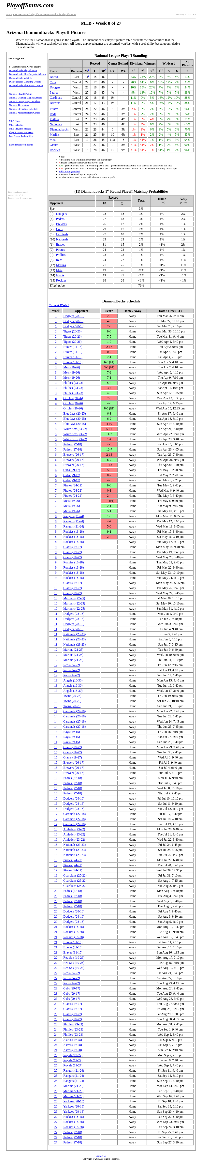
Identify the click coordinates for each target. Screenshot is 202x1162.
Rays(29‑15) (71, 731)
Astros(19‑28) (72, 1039)
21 (55, 926)
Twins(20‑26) (72, 695)
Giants (54, 144)
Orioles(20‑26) (73, 398)
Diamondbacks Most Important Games (27, 74)
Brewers (55, 102)
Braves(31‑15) (72, 346)
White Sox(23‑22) (75, 429)
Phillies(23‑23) (73, 382)
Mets (53, 139)
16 (55, 778)
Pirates (54, 109)
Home (9, 14)
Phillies (54, 119)
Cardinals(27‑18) (74, 711)
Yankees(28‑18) (73, 1101)
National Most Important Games (24, 112)
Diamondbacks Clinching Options (25, 81)
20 (55, 891)
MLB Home (15, 121)
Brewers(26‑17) (73, 454)
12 (55, 649)
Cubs (53, 82)
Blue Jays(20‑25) (74, 413)
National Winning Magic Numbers (25, 97)
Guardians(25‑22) (75, 875)
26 (55, 1086)
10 (55, 583)
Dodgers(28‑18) (73, 316)
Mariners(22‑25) (74, 598)
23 (55, 988)
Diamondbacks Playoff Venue (23, 70)
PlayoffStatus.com (30, 5)
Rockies (55, 150)
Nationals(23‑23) (74, 634)
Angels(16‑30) (72, 680)
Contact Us (101, 1155)
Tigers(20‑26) (72, 331)
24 (55, 1024)
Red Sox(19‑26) (73, 957)
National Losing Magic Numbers (24, 101)
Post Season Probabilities (21, 136)
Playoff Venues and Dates (21, 132)
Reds (53, 114)
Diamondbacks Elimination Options (26, 85)
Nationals (56, 124)
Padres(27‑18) (72, 444)
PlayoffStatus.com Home (21, 144)
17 (55, 814)
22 (55, 957)
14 (55, 711)
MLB (16, 14)
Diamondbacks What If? (20, 78)
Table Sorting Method (69, 171)
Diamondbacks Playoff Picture (60, 14)
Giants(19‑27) (72, 547)
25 (55, 1055)
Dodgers (55, 87)
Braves (54, 76)
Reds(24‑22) (71, 665)
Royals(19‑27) (72, 1055)
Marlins (55, 134)
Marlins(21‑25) (73, 649)
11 (55, 613)
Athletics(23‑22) (74, 829)
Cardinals (56, 97)
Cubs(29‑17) (71, 470)
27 (55, 1116)
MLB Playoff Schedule (20, 128)
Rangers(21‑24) (73, 516)
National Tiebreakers (19, 105)
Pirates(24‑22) (72, 485)
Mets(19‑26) (71, 367)
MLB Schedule (16, 125)
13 (55, 680)
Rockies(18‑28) (73, 531)
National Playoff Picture (32, 14)
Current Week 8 (59, 305)
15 (55, 747)
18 (55, 829)
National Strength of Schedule (23, 109)
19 (55, 860)
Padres (54, 92)
